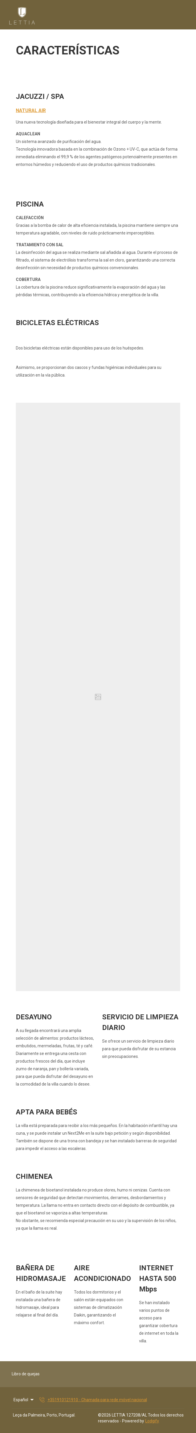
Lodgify (152, 1421)
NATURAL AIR (31, 110)
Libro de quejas (26, 1374)
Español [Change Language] (24, 1399)
